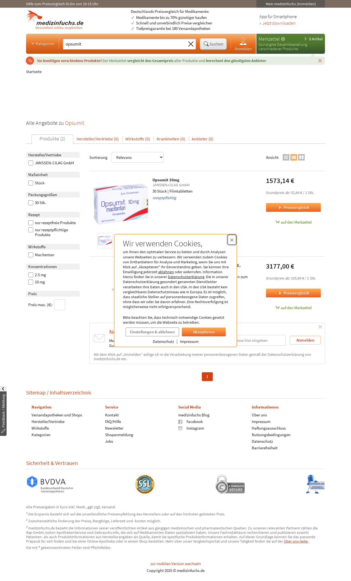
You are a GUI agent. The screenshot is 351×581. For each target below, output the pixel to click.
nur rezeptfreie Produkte (52, 222)
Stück (36, 182)
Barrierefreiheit (265, 447)
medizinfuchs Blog (194, 415)
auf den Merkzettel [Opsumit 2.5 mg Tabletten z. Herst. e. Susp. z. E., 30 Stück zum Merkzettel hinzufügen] (293, 307)
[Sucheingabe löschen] (191, 44)
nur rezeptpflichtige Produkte (48, 232)
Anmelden (243, 44)
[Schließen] (320, 60)
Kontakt (112, 415)
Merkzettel (269, 39)
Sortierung (126, 157)
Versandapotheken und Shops (57, 415)
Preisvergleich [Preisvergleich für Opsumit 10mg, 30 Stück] (293, 207)
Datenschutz (163, 341)
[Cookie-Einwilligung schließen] (232, 239)
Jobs (109, 441)
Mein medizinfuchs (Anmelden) (291, 3)
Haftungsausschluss (269, 428)
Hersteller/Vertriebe (48, 421)
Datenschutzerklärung (186, 276)
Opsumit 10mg (165, 179)
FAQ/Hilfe (113, 421)
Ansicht (272, 157)
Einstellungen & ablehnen (152, 331)
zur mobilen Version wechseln (176, 563)
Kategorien (42, 43)
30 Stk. (37, 202)
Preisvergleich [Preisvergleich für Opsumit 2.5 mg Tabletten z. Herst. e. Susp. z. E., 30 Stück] (293, 292)
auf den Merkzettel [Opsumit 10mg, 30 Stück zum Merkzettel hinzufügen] (293, 222)
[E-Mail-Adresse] (251, 340)
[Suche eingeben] (124, 43)
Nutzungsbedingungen (271, 434)
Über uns (259, 415)
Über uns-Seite (296, 541)
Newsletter (114, 428)
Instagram (191, 428)
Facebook (190, 421)
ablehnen (166, 271)
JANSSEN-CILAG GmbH (51, 162)
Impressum (189, 341)
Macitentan (41, 254)
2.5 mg (37, 274)
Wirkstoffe (40, 428)
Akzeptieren (203, 331)
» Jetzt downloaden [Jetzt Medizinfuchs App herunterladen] (277, 23)
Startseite (34, 71)
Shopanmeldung (119, 434)
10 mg (36, 282)
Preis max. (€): (46, 304)
